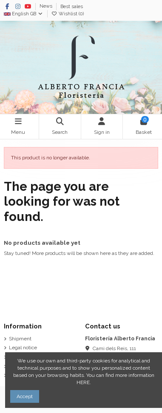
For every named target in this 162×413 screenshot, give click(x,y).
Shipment (20, 339)
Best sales (71, 6)
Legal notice (23, 348)
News (47, 6)
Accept (25, 396)
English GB (23, 14)
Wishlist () (67, 14)
